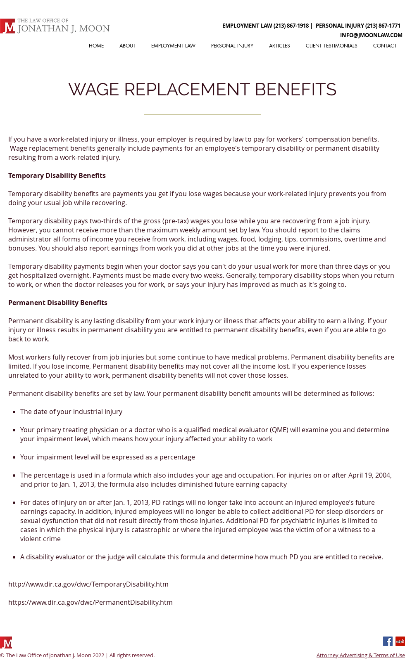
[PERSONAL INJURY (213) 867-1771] (358, 26)
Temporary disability (40, 193)
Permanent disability (40, 320)
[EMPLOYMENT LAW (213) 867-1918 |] (268, 26)
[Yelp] (400, 641)
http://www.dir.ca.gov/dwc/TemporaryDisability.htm (88, 584)
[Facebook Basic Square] (388, 641)
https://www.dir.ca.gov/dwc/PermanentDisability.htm (90, 602)
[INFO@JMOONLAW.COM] (371, 35)
